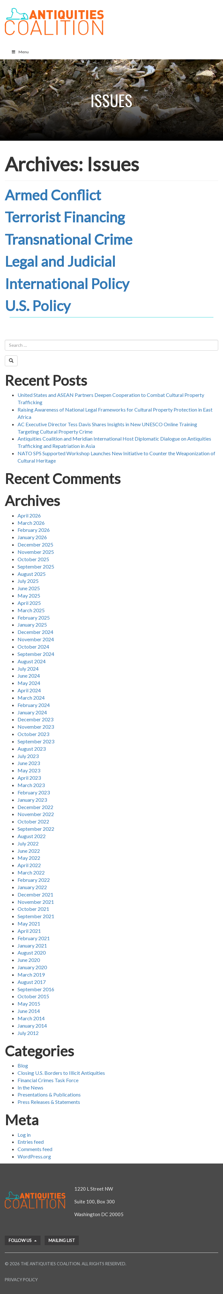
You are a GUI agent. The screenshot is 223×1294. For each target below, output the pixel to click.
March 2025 (31, 610)
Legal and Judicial (60, 261)
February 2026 (34, 530)
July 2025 (28, 581)
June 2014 (29, 1011)
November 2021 (36, 902)
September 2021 (36, 916)
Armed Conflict (53, 195)
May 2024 (29, 683)
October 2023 (33, 734)
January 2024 (32, 712)
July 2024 (28, 669)
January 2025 (32, 624)
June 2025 (29, 588)
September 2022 (36, 829)
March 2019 (31, 974)
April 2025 (29, 603)
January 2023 (32, 800)
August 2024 (32, 661)
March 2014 (31, 1018)
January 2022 (32, 887)
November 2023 (36, 727)
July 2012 (28, 1033)
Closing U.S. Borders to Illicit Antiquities (61, 1073)
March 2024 (31, 698)
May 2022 (29, 858)
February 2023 (34, 792)
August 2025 (32, 574)
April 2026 (29, 515)
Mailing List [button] (61, 1240)
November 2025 (36, 552)
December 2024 (35, 632)
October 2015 (33, 996)
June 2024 (29, 676)
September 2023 (36, 741)
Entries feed (31, 1142)
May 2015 (29, 1003)
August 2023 (32, 749)
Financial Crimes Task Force (48, 1080)
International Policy (67, 283)
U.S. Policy (38, 305)
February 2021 (34, 938)
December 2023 (35, 719)
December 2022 (35, 807)
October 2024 (33, 646)
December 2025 (35, 544)
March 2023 (31, 785)
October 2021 (33, 909)
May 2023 (29, 770)
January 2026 (32, 537)
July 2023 (28, 756)
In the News (30, 1087)
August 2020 (32, 952)
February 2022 (34, 880)
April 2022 (29, 865)
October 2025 (33, 559)
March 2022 (31, 872)
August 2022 (32, 836)
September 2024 (36, 654)
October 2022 (33, 821)
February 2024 (34, 705)
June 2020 (29, 960)
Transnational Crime (68, 239)
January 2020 (32, 967)
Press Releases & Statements (49, 1102)
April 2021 (29, 931)
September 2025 (36, 566)
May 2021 (29, 923)
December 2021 (35, 894)
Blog (23, 1065)
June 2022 (29, 851)
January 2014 (32, 1026)
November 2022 (36, 814)
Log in (24, 1135)
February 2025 (34, 617)
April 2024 (29, 690)
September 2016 (36, 989)
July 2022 (28, 843)
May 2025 (29, 595)
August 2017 (32, 982)
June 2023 (29, 763)
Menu (20, 51)
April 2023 (29, 778)
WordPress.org (34, 1156)
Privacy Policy (21, 1279)
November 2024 (36, 639)
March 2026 (31, 523)
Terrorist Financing (65, 217)
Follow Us (23, 1240)
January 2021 (32, 945)
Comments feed (35, 1149)
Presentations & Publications (49, 1094)
